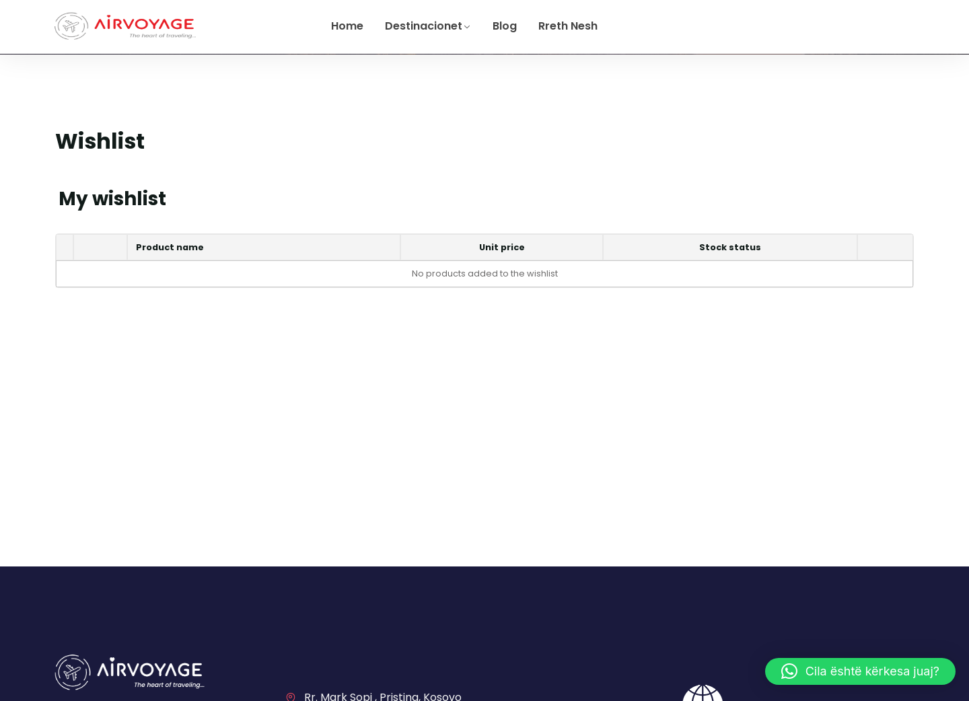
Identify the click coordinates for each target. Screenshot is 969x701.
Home (347, 26)
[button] (860, 671)
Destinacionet (423, 26)
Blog (505, 26)
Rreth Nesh (568, 26)
